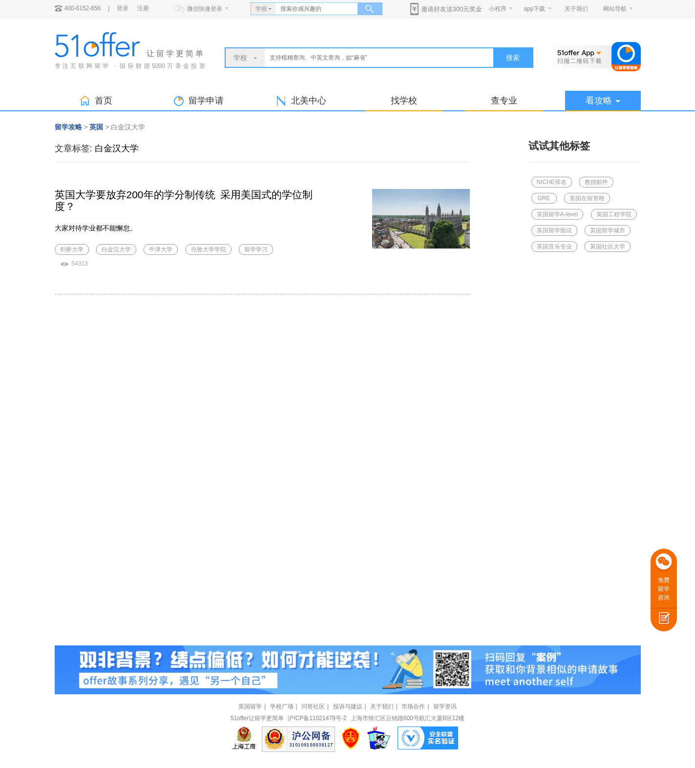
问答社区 (313, 706)
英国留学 (250, 706)
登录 (122, 8)
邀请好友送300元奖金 (452, 9)
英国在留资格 (587, 198)
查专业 (504, 100)
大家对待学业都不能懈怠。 (96, 228)
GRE (543, 198)
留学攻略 (68, 127)
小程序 (497, 8)
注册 (143, 8)
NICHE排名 (552, 182)
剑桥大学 (72, 249)
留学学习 (256, 249)
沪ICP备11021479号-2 (317, 718)
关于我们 (576, 8)
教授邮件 (596, 182)
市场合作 (413, 706)
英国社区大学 (607, 246)
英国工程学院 (614, 214)
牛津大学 (160, 249)
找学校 (404, 100)
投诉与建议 (347, 706)
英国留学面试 (554, 230)
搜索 (513, 58)
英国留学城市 (607, 230)
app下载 (534, 8)
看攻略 (603, 100)
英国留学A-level (557, 214)
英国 (96, 127)
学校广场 (282, 706)
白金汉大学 (117, 148)
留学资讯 (445, 706)
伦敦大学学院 (208, 249)
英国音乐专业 (554, 246)
